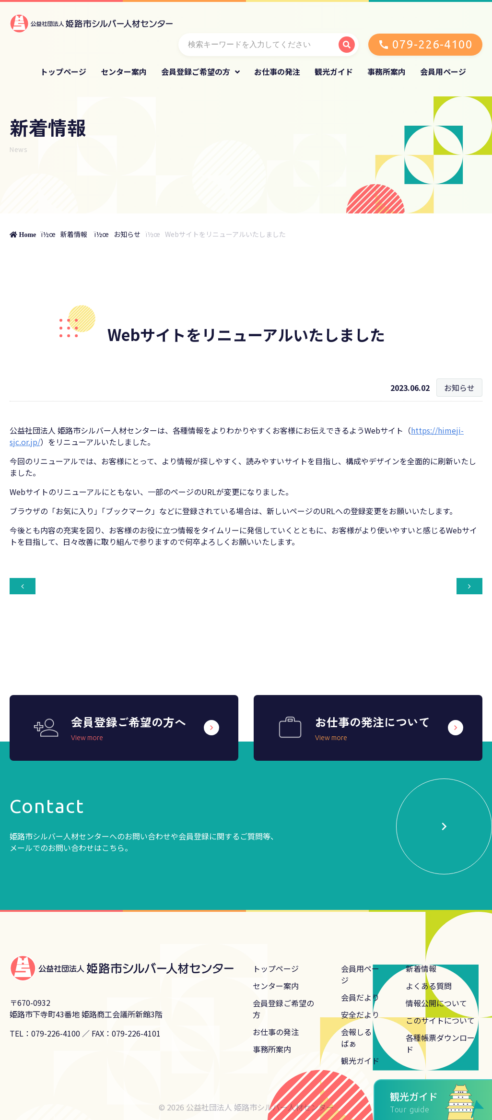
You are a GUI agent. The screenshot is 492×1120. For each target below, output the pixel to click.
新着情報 (73, 234)
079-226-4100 (432, 44)
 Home (23, 234)
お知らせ (127, 234)
